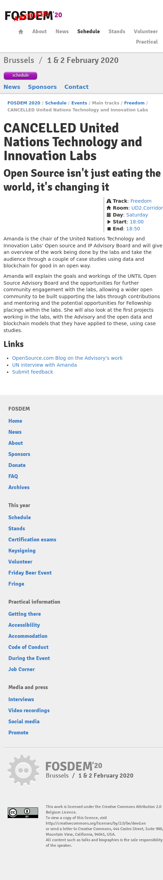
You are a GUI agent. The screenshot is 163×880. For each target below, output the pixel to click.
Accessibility (24, 625)
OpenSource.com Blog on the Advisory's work (67, 358)
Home (21, 31)
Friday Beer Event (30, 572)
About (39, 31)
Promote (18, 732)
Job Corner (21, 669)
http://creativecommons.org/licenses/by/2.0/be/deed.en (96, 823)
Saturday (137, 215)
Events (79, 103)
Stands (117, 31)
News (62, 31)
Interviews (21, 699)
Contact (77, 87)
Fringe (16, 583)
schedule (20, 75)
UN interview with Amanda (44, 365)
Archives (18, 487)
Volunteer (146, 31)
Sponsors (42, 87)
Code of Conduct (28, 647)
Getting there (24, 614)
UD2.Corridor (147, 208)
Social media (24, 721)
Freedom (134, 103)
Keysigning (22, 550)
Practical (147, 41)
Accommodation (28, 636)
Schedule (88, 31)
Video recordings (29, 710)
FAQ (13, 476)
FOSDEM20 (33, 16)
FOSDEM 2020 (23, 103)
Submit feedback (32, 372)
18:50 (133, 228)
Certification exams (32, 539)
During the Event (29, 658)
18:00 (137, 221)
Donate (17, 465)
